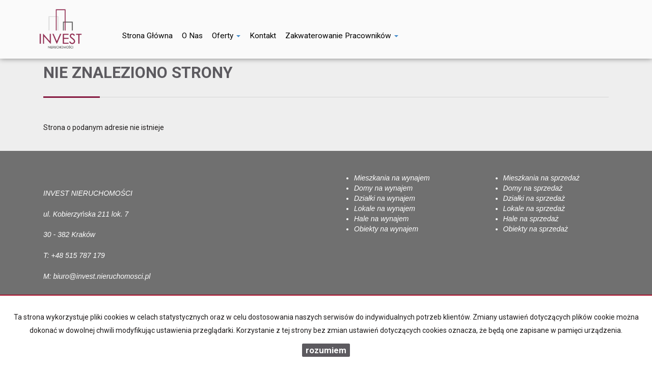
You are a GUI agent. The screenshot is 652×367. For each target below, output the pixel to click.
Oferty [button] (226, 35)
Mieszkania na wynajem (392, 178)
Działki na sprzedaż (534, 198)
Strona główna (147, 35)
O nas (192, 35)
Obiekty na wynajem (386, 229)
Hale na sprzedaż (531, 219)
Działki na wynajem (384, 198)
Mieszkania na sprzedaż (541, 178)
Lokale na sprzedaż (534, 208)
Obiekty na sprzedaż (535, 229)
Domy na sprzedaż (533, 188)
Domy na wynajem (383, 188)
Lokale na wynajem (384, 208)
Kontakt (263, 35)
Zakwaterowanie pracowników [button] (341, 35)
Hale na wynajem (381, 219)
